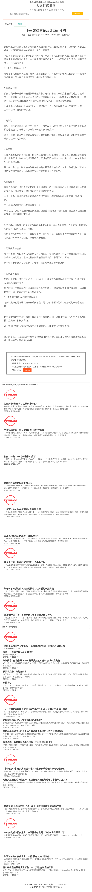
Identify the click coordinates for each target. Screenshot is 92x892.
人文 (53, 2)
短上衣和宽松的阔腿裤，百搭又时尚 (21, 536)
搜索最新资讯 (77, 14)
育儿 (62, 10)
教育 (57, 10)
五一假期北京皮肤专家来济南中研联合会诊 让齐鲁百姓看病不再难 (35, 709)
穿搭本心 (7, 682)
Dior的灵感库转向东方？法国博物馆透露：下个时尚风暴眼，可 (34, 832)
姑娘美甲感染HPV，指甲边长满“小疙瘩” (22, 720)
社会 (40, 2)
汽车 (57, 2)
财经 (40, 10)
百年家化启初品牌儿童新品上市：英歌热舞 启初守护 (28, 867)
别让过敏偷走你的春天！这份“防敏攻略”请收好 (26, 856)
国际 (36, 2)
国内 (31, 2)
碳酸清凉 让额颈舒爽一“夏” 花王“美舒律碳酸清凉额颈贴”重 (32, 806)
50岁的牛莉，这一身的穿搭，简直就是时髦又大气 (28, 615)
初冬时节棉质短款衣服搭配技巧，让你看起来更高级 (29, 588)
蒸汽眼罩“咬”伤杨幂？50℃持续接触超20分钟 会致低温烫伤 (31, 660)
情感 (49, 2)
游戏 (53, 10)
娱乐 (36, 10)
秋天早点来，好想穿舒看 (15, 671)
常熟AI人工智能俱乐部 (57, 884)
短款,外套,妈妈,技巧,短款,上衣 (20, 385)
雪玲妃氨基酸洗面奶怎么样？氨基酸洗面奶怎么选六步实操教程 (33, 731)
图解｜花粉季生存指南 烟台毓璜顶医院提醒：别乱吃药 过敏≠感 (34, 646)
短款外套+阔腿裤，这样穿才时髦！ (21, 403)
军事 (44, 10)
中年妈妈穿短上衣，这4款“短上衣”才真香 (24, 430)
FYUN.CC (40, 885)
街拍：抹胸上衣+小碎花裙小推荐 (20, 456)
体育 (31, 10)
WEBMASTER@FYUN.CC (52, 887)
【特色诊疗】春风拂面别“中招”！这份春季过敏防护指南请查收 (34, 768)
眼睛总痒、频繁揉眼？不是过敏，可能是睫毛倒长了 (27, 742)
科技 (49, 10)
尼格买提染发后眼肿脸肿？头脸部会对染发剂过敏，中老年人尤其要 (35, 780)
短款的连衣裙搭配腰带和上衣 (18, 483)
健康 (62, 2)
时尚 (44, 2)
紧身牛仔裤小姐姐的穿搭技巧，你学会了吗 (24, 562)
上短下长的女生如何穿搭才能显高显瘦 (22, 509)
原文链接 (27, 370)
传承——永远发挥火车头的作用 (18, 652)
